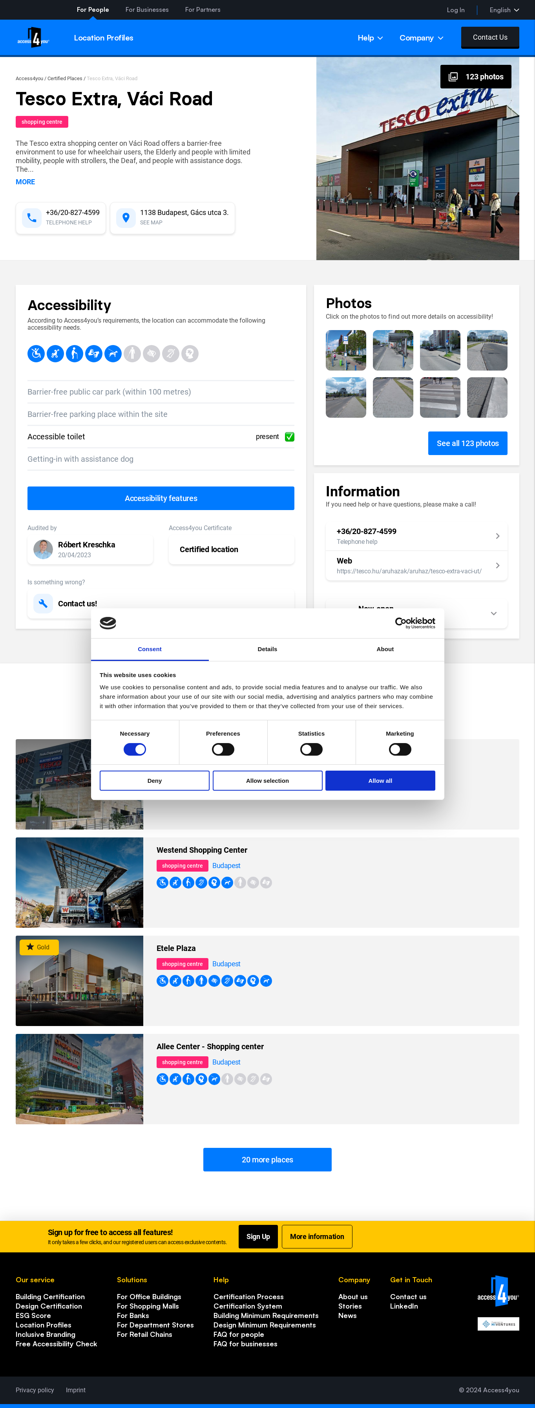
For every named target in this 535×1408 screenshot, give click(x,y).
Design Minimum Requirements (265, 1324)
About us (353, 1296)
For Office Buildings (149, 1296)
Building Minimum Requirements (266, 1315)
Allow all (381, 780)
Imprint (76, 1390)
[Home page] (33, 37)
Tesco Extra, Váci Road (112, 78)
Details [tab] (268, 649)
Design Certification (49, 1306)
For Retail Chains (144, 1334)
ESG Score (33, 1315)
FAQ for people (239, 1334)
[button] (90, 549)
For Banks (133, 1315)
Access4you (29, 78)
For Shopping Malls (148, 1306)
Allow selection (267, 780)
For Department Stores (155, 1324)
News (347, 1315)
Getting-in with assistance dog (80, 459)
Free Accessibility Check (56, 1343)
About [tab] (385, 649)
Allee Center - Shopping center (210, 1046)
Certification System (248, 1306)
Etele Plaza (176, 948)
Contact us (408, 1296)
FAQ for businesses (246, 1343)
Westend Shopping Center (202, 850)
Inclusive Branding (45, 1334)
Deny (155, 780)
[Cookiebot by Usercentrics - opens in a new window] (401, 623)
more (25, 182)
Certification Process (249, 1296)
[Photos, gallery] (475, 76)
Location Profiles (43, 1324)
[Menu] (370, 37)
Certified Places (64, 78)
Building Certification (50, 1296)
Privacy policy (35, 1390)
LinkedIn (404, 1306)
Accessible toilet (160, 436)
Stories (350, 1306)
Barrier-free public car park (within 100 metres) (109, 392)
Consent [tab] (150, 649)
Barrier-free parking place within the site (97, 414)
